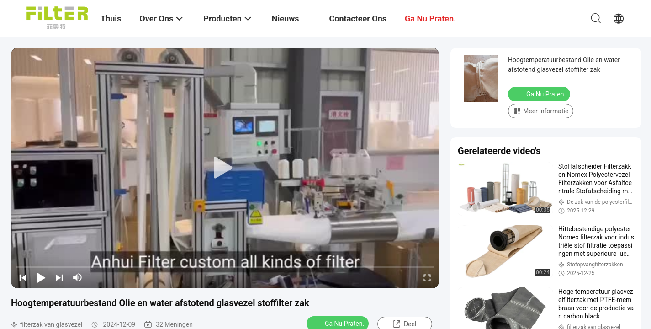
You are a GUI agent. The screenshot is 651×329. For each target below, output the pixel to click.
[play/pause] (41, 277)
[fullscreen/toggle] (427, 277)
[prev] (23, 277)
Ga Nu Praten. (540, 93)
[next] (59, 277)
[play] (225, 168)
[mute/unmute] (78, 277)
